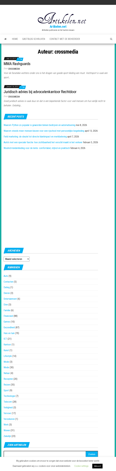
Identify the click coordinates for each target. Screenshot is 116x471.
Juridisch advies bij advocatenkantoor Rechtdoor (40, 91)
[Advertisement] (51, 197)
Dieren (7, 293)
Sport (6, 390)
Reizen (7, 384)
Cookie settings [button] (81, 466)
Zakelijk (7, 436)
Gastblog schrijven (33, 39)
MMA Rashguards (17, 63)
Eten (6, 304)
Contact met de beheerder (65, 39)
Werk (6, 424)
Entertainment (10, 298)
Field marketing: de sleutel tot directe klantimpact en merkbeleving (35, 136)
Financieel (8, 316)
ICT (5, 338)
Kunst (6, 350)
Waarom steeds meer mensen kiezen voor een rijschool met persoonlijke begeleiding (44, 130)
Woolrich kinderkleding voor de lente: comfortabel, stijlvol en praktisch (37, 148)
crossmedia (14, 69)
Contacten (8, 281)
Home (15, 39)
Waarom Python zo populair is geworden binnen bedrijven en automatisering (39, 125)
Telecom (8, 401)
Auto (6, 276)
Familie (7, 310)
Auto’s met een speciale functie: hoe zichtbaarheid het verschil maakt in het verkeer (43, 142)
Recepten (8, 378)
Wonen (7, 430)
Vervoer (7, 413)
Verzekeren (9, 419)
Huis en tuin (9, 333)
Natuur (7, 373)
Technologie (9, 396)
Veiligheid (8, 407)
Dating (7, 287)
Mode (6, 361)
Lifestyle (8, 356)
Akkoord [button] (97, 466)
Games (7, 321)
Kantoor (7, 344)
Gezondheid (9, 327)
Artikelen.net (58, 26)
